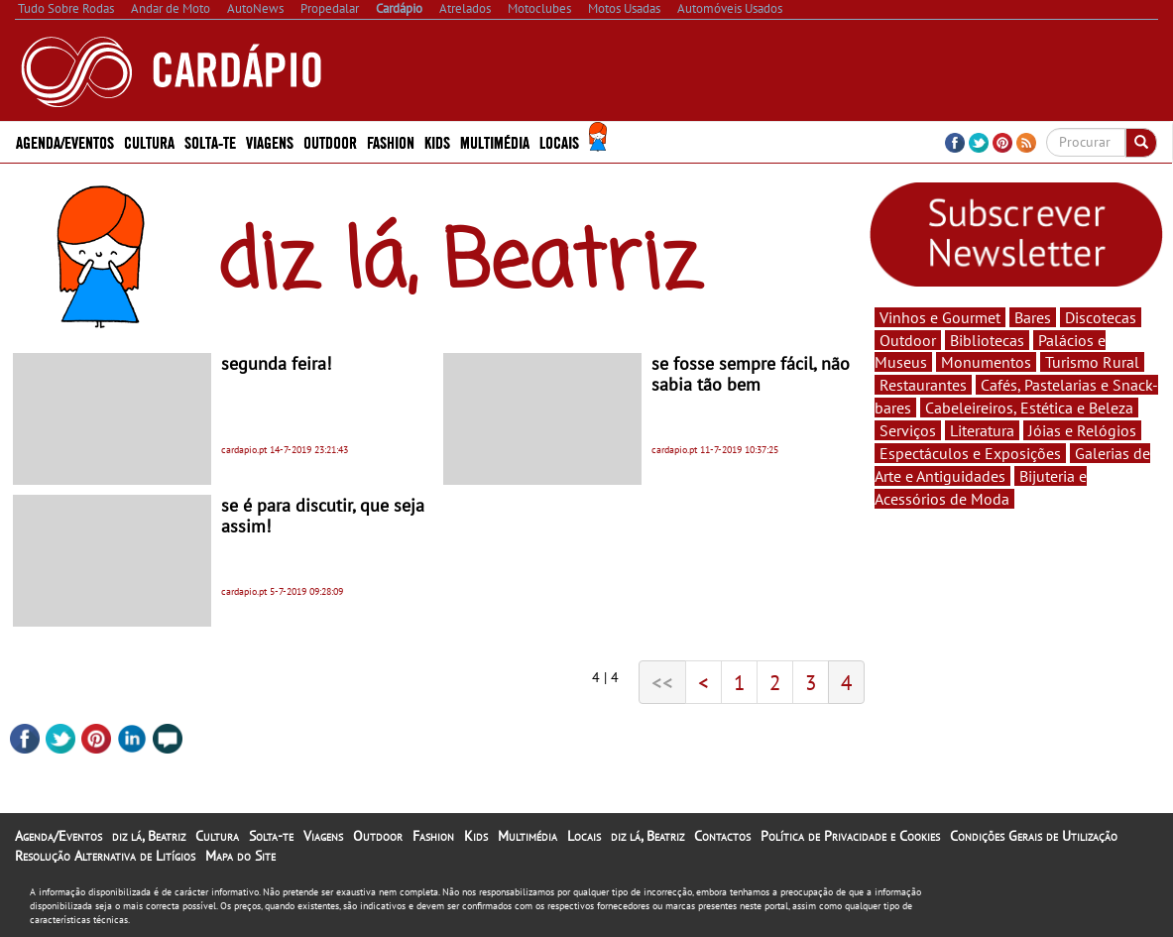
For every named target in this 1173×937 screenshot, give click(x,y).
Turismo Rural (1092, 362)
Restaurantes (923, 385)
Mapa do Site (240, 856)
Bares (1032, 317)
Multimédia (494, 141)
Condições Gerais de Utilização (1033, 836)
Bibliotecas (987, 340)
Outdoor (330, 141)
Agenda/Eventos (65, 141)
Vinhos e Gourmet (940, 317)
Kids (437, 141)
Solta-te (210, 141)
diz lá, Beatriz (148, 836)
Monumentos (986, 362)
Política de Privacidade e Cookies (850, 836)
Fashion (390, 141)
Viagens (269, 141)
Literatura (982, 430)
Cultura (149, 141)
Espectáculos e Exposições (970, 453)
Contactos (722, 836)
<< (662, 682)
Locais (559, 141)
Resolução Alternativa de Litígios (105, 856)
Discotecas (1100, 317)
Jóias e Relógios (1082, 430)
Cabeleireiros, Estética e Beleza (1029, 407)
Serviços (908, 430)
